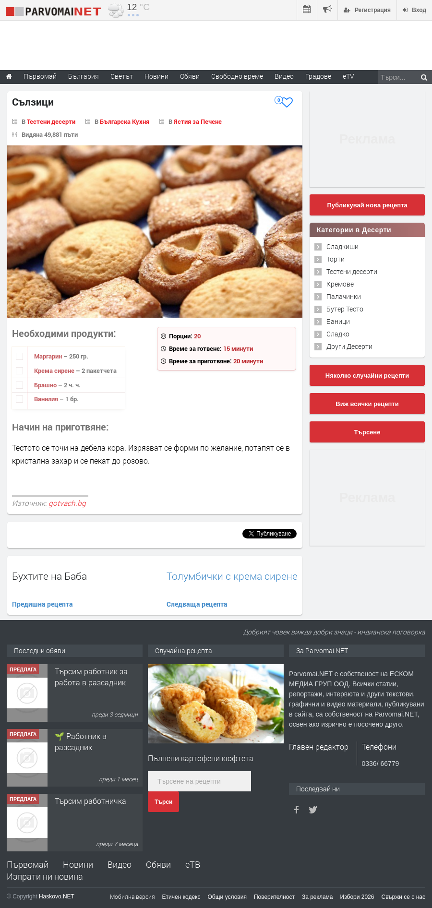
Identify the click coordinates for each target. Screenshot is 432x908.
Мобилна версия (132, 896)
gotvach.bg (67, 503)
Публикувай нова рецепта (367, 205)
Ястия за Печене (198, 121)
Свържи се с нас (403, 897)
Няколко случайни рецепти (367, 375)
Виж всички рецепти (367, 403)
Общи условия (227, 897)
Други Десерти (349, 346)
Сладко (337, 333)
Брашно (46, 385)
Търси (163, 802)
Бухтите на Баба (49, 576)
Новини (156, 76)
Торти (335, 258)
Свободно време (237, 76)
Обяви (158, 864)
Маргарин (48, 356)
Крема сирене (55, 370)
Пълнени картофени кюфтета (200, 758)
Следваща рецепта (197, 604)
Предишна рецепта (42, 604)
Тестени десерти (51, 121)
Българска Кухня (124, 121)
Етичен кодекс (181, 897)
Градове (318, 76)
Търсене (367, 432)
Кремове (340, 283)
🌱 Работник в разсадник (81, 741)
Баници (338, 321)
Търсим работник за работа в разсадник (91, 676)
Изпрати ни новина (45, 876)
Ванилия (47, 398)
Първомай (27, 864)
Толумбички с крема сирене (232, 576)
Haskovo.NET (56, 896)
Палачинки (343, 296)
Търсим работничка (90, 801)
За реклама (317, 897)
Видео (120, 864)
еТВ (192, 864)
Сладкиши (342, 246)
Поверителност (274, 897)
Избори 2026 (357, 897)
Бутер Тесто (344, 308)
